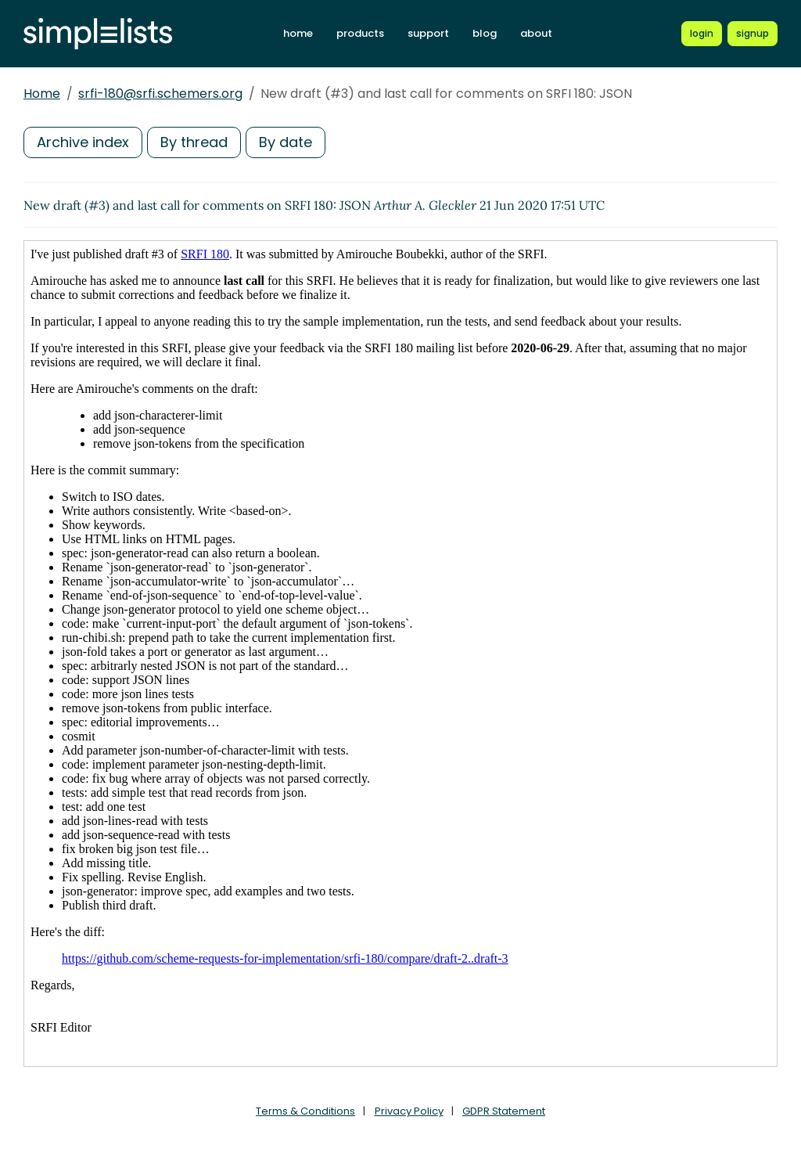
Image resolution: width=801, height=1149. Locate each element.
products (360, 33)
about (536, 33)
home (298, 33)
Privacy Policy (409, 1111)
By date (285, 142)
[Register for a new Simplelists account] (752, 33)
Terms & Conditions (305, 1111)
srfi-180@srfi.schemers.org (160, 94)
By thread (194, 142)
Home (41, 94)
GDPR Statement (503, 1111)
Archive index (83, 142)
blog (484, 33)
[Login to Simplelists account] (701, 33)
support (428, 33)
